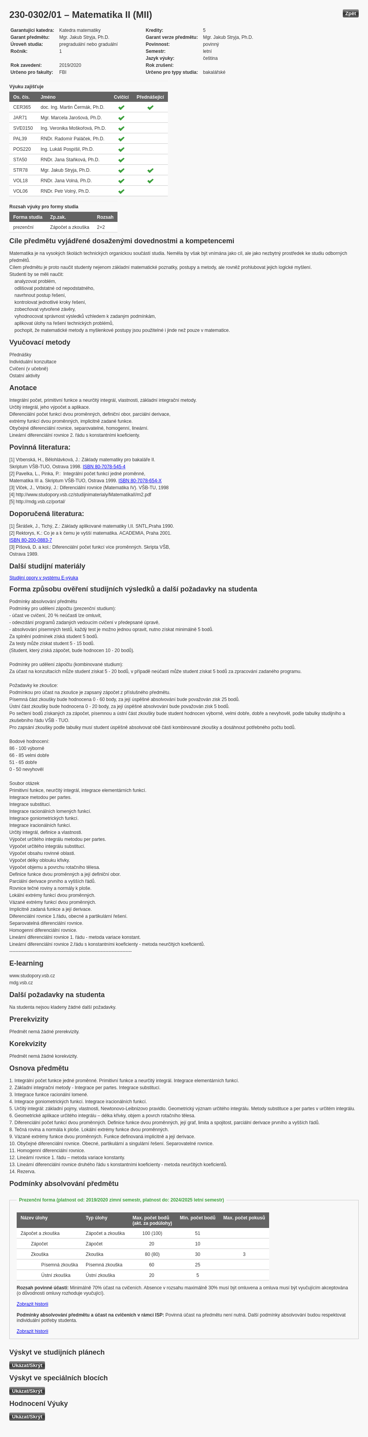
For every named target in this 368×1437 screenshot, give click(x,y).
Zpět (351, 13)
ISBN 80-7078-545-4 (104, 466)
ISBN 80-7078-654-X (139, 480)
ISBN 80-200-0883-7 (30, 540)
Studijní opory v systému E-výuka (43, 578)
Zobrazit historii (32, 1304)
